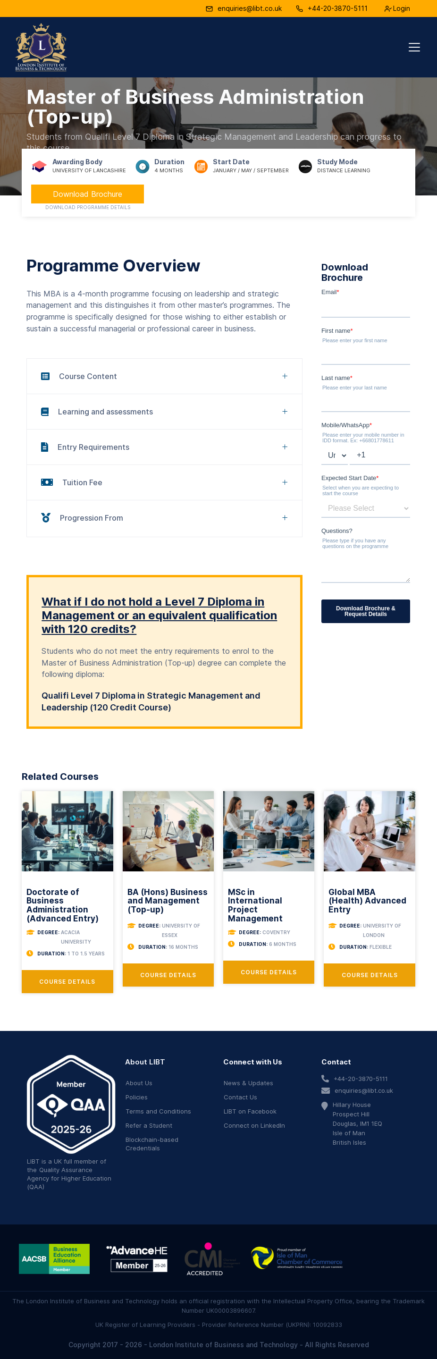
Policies (137, 1097)
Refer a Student (149, 1125)
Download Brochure (87, 194)
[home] (41, 47)
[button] (412, 47)
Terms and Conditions (158, 1111)
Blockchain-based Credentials (152, 1144)
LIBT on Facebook (250, 1111)
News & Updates (248, 1083)
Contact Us (240, 1097)
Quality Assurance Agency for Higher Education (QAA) (69, 1178)
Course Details (67, 981)
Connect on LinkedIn (254, 1125)
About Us (139, 1083)
